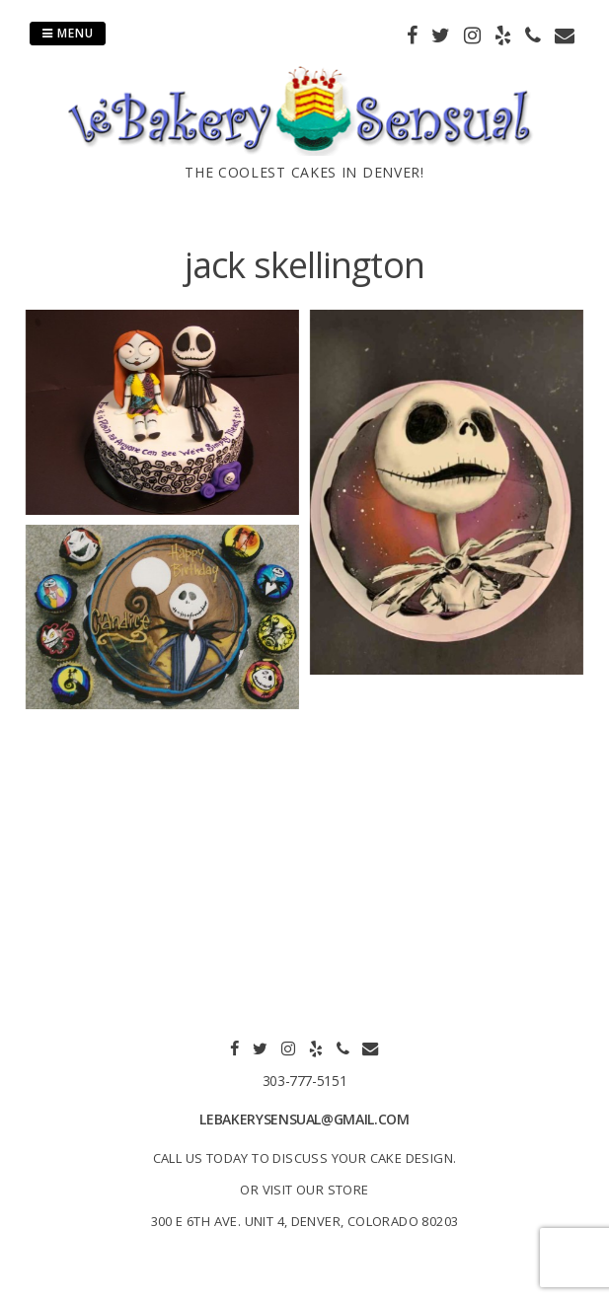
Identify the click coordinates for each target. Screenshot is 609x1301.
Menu (67, 33)
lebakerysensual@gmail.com (304, 1119)
